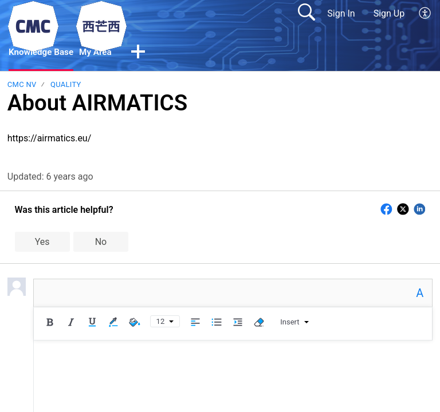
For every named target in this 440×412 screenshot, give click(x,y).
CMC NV (22, 85)
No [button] (101, 242)
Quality (65, 85)
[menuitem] (425, 13)
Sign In (341, 13)
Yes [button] (42, 242)
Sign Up (389, 13)
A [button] (419, 293)
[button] (142, 53)
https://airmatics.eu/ (49, 138)
